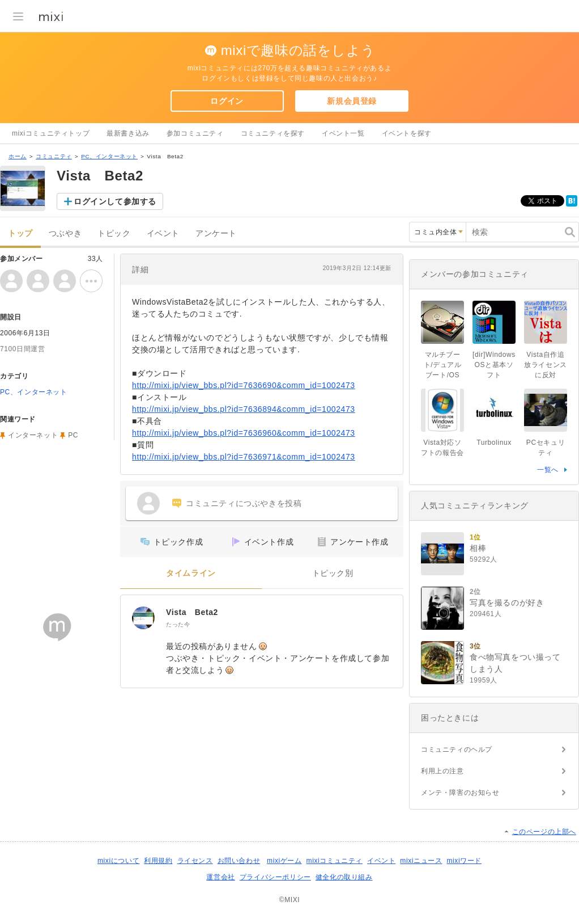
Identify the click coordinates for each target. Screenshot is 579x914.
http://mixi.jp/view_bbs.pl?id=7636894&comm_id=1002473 (243, 409)
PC (73, 435)
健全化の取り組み (344, 877)
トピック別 (333, 573)
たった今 (178, 624)
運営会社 (220, 877)
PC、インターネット (109, 156)
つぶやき (65, 233)
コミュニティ (54, 156)
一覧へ (548, 470)
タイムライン (191, 573)
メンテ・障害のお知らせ (460, 793)
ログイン (226, 101)
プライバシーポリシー (275, 877)
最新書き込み (128, 133)
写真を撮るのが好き (507, 602)
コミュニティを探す (273, 133)
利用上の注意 (442, 771)
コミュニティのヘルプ (456, 749)
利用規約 (158, 861)
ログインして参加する (115, 201)
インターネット (33, 435)
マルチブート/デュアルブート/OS (443, 365)
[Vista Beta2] (143, 617)
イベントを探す (407, 133)
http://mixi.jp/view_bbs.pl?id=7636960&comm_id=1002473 (243, 432)
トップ (20, 233)
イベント (163, 233)
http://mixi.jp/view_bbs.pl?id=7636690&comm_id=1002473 (243, 385)
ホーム (17, 156)
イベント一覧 (343, 133)
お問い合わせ (239, 861)
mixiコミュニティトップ (51, 133)
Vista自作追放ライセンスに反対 (545, 365)
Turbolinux (494, 443)
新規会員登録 (352, 101)
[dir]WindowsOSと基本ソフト (494, 365)
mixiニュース (421, 861)
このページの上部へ (544, 832)
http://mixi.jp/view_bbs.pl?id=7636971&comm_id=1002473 (243, 456)
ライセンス (195, 861)
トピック (113, 233)
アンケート (216, 233)
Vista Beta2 (192, 612)
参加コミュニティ (195, 133)
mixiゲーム (284, 861)
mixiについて (118, 861)
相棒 (478, 548)
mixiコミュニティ (334, 861)
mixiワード (464, 861)
